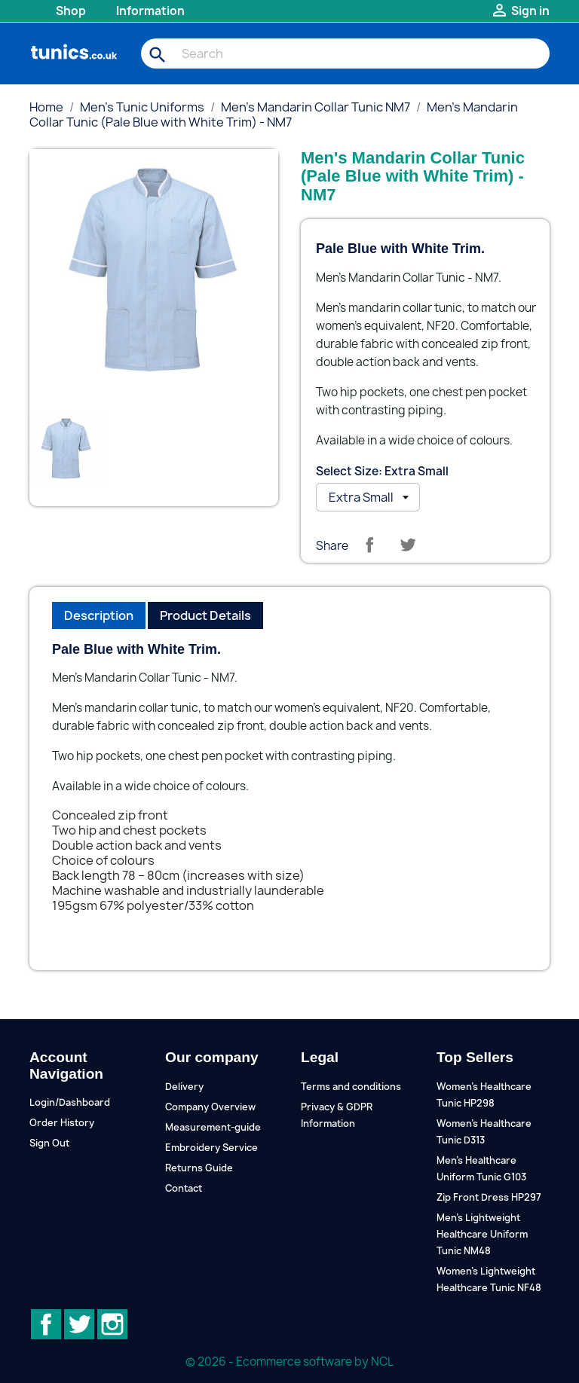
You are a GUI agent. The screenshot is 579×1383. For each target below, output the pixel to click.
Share (369, 545)
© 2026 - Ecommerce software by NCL (289, 1361)
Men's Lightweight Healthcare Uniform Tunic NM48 (482, 1234)
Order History (61, 1122)
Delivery (184, 1086)
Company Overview (210, 1107)
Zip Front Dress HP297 (489, 1197)
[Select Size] (368, 497)
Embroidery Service (211, 1147)
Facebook (46, 1324)
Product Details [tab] (205, 615)
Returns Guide (199, 1168)
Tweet (408, 545)
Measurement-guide (213, 1127)
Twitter (79, 1324)
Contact (183, 1188)
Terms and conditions (351, 1086)
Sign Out (49, 1143)
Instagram (112, 1324)
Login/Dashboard (69, 1102)
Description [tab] (98, 615)
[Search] (345, 53)
